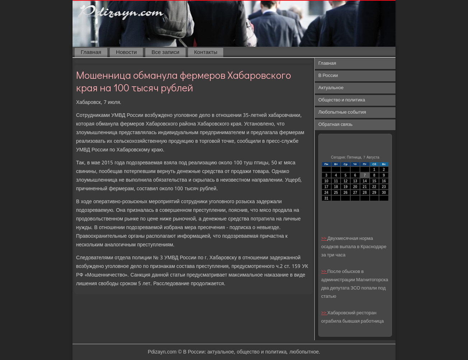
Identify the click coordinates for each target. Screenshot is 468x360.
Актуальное (330, 88)
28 (365, 193)
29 (374, 193)
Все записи (165, 52)
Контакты (205, 52)
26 (345, 193)
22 (374, 187)
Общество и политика (341, 100)
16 (384, 181)
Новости (126, 52)
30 (384, 193)
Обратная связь (335, 124)
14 (365, 181)
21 (365, 187)
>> (324, 238)
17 (326, 187)
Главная (91, 52)
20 (355, 187)
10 (326, 181)
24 (326, 193)
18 (336, 187)
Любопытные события (342, 112)
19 (345, 187)
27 (355, 193)
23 (384, 187)
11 (336, 181)
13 (355, 181)
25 (336, 193)
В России (328, 76)
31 (326, 198)
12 (345, 181)
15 (374, 181)
